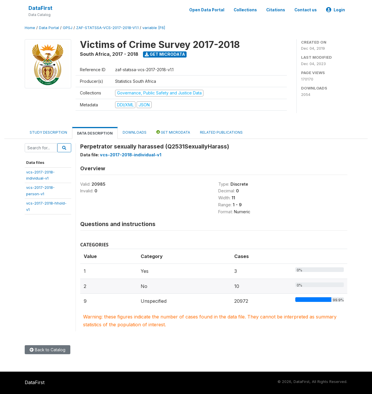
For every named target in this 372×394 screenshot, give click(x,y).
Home (30, 28)
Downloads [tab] (134, 132)
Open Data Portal (206, 10)
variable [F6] (153, 28)
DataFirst (40, 8)
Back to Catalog (47, 349)
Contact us (305, 10)
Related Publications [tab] (221, 132)
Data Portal (49, 28)
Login (335, 10)
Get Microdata (165, 54)
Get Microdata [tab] (173, 132)
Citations (275, 10)
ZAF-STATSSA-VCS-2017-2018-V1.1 (107, 28)
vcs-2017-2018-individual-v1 (130, 154)
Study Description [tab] (48, 132)
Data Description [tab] (95, 133)
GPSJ (67, 28)
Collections (245, 10)
